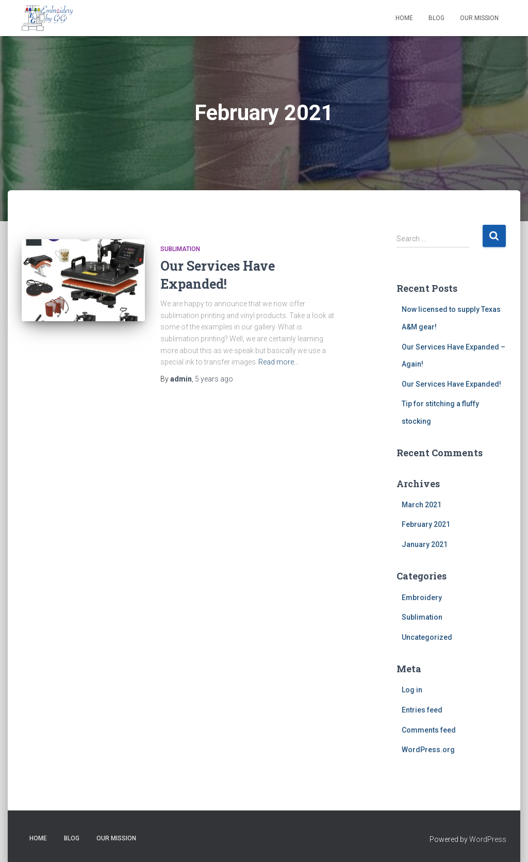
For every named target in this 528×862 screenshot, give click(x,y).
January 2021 (425, 544)
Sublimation (180, 249)
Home (404, 18)
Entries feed (422, 710)
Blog (436, 18)
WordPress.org (428, 749)
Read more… (278, 362)
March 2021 (421, 505)
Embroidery (422, 597)
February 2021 (426, 524)
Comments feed (429, 730)
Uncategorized (427, 637)
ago (214, 379)
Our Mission (479, 18)
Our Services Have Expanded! (451, 384)
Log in (412, 690)
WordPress (487, 839)
